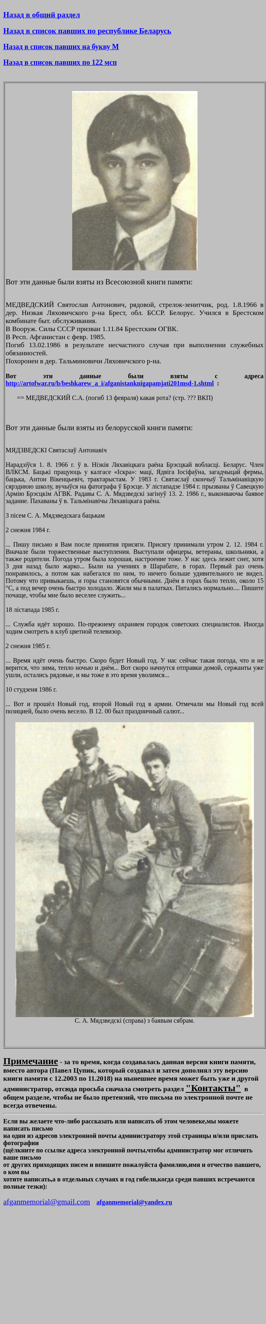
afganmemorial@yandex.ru (134, 1202)
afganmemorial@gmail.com (46, 1202)
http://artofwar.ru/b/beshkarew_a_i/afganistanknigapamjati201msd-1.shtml (110, 383)
